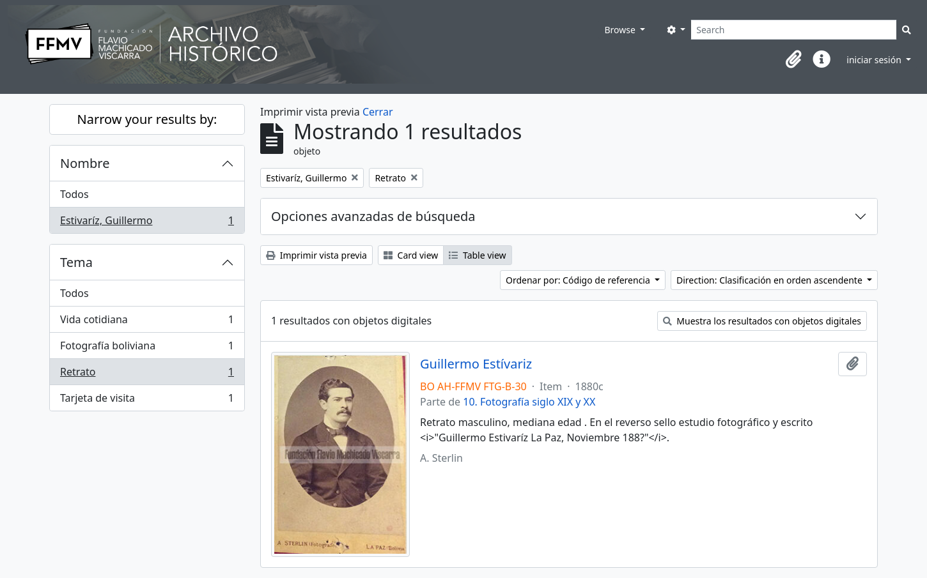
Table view (477, 255)
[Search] (793, 30)
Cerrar (377, 112)
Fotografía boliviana (146, 348)
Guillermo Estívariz (476, 364)
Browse (620, 30)
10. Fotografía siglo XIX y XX (529, 402)
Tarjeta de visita (146, 400)
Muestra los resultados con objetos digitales (762, 321)
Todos (74, 194)
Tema (76, 262)
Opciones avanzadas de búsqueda (373, 216)
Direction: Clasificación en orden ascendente (770, 280)
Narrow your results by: (147, 119)
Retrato (146, 374)
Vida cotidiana (146, 322)
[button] (793, 59)
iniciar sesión (874, 60)
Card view (411, 255)
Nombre (84, 163)
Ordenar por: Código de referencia (579, 280)
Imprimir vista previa (316, 255)
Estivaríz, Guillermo (146, 223)
